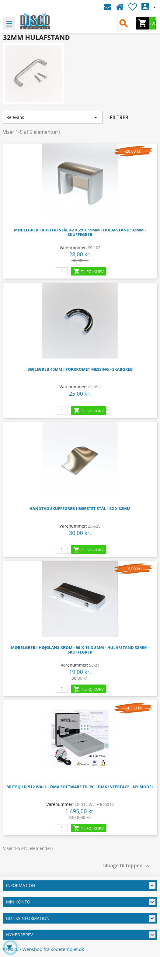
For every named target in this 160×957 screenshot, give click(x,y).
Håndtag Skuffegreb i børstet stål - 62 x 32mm (80, 508)
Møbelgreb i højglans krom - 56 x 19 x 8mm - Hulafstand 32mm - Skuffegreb (80, 650)
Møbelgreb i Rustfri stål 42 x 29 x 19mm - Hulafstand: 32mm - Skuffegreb (80, 232)
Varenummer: (73, 247)
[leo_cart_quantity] (62, 271)
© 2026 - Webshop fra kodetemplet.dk (43, 949)
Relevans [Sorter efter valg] (52, 117)
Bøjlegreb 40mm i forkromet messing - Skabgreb (80, 369)
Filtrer (119, 117)
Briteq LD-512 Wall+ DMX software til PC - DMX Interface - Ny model (80, 786)
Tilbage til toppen (126, 865)
